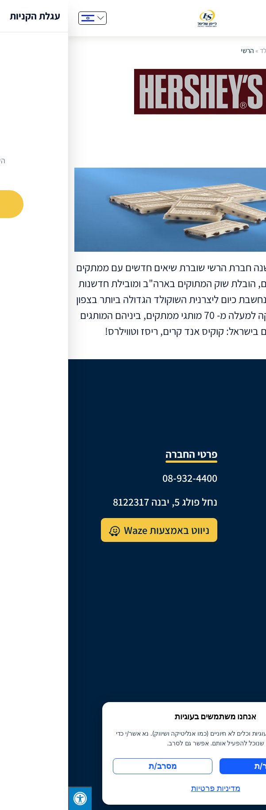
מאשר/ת (201, 766)
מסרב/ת (94, 766)
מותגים (246, 536)
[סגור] (252, 710)
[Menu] (243, 18)
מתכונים (244, 600)
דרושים (246, 621)
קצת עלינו (241, 473)
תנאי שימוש (238, 684)
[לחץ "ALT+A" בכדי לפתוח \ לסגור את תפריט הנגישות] (11, 798)
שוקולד (201, 50)
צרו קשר (244, 642)
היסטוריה (242, 494)
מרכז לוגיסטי (235, 515)
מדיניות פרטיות (231, 663)
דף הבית (227, 50)
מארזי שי (243, 578)
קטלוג (249, 557)
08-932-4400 (121, 478)
